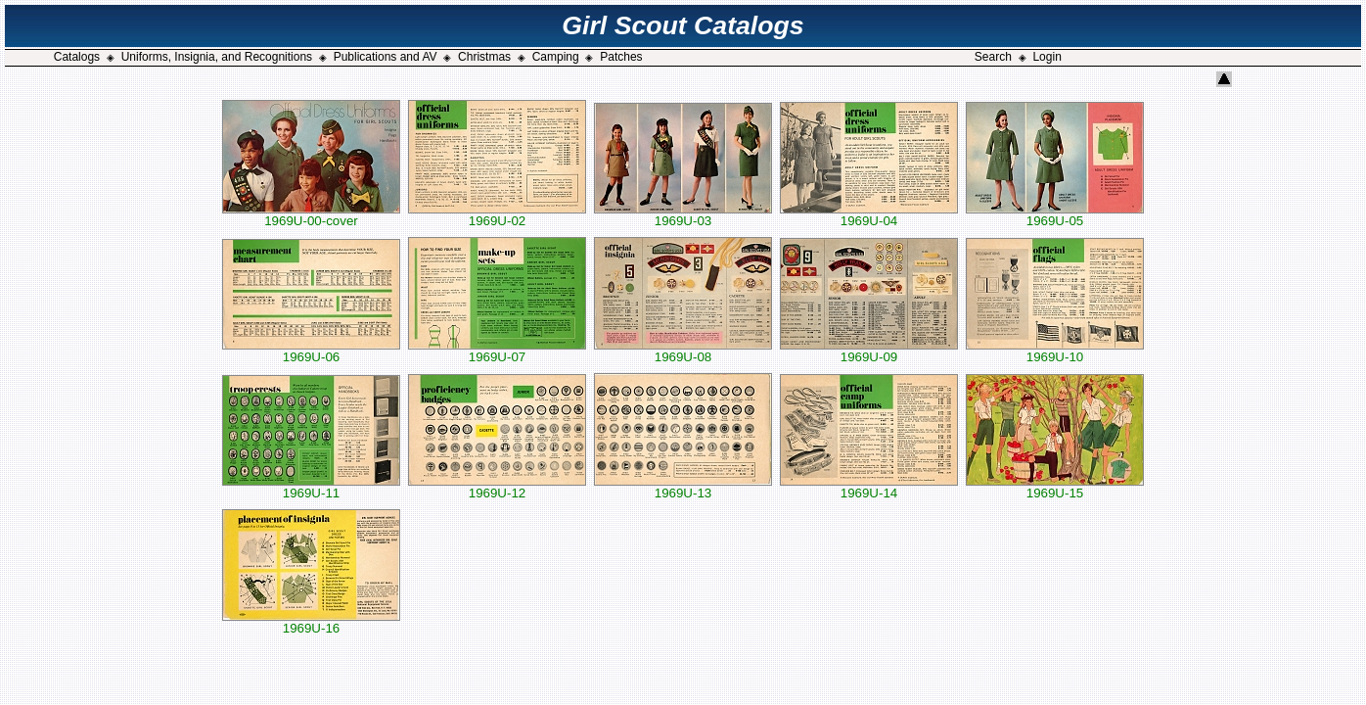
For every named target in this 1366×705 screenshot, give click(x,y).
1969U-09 (869, 351)
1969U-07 (497, 351)
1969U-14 (869, 487)
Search (993, 57)
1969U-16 (311, 622)
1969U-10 (1055, 351)
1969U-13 (683, 487)
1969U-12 (497, 487)
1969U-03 (683, 215)
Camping (555, 57)
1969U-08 (683, 351)
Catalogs (77, 57)
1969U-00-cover (311, 215)
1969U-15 (1055, 487)
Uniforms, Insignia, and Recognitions (216, 57)
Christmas (484, 57)
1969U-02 (497, 215)
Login (1046, 57)
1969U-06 (311, 351)
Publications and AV (385, 57)
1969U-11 (311, 487)
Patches (621, 57)
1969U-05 (1055, 215)
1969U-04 (869, 215)
